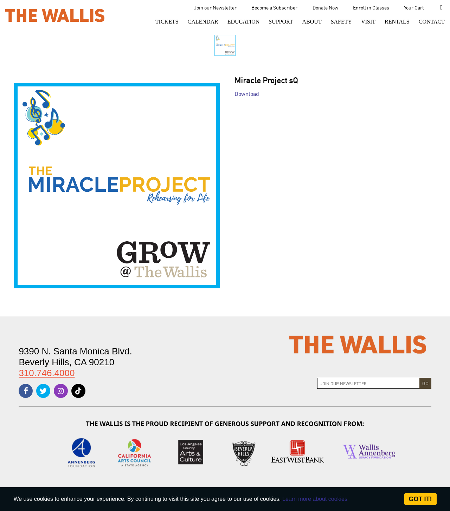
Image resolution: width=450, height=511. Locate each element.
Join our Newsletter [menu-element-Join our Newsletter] (215, 7)
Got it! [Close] (420, 499)
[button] (167, 21)
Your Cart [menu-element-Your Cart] (414, 7)
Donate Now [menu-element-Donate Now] (325, 7)
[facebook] (26, 391)
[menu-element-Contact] (429, 21)
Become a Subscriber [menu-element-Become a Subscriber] (274, 7)
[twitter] (43, 391)
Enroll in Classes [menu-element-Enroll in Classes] (371, 7)
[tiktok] (78, 391)
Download (246, 93)
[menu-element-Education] (243, 21)
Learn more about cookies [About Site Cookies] (314, 499)
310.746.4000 (47, 373)
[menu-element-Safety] (341, 21)
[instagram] (61, 391)
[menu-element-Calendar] (203, 21)
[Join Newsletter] (368, 383)
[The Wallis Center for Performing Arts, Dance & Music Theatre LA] (54, 15)
